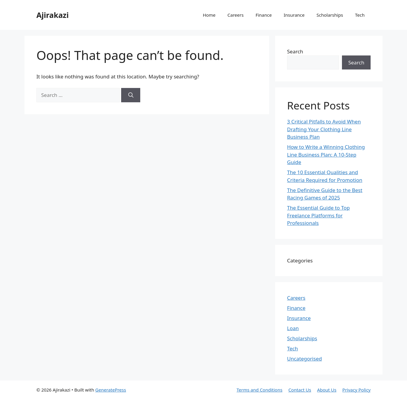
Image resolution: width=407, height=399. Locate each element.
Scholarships (330, 15)
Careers (235, 15)
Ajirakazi (52, 15)
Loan (293, 328)
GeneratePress (110, 390)
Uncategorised (304, 358)
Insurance (294, 15)
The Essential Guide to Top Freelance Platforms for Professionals (318, 215)
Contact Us (299, 390)
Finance (263, 15)
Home (209, 15)
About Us (327, 390)
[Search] (130, 95)
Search (295, 51)
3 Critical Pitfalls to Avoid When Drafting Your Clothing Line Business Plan (324, 129)
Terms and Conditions (260, 390)
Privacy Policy (356, 390)
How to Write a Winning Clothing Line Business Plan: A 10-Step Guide (326, 154)
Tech (360, 15)
